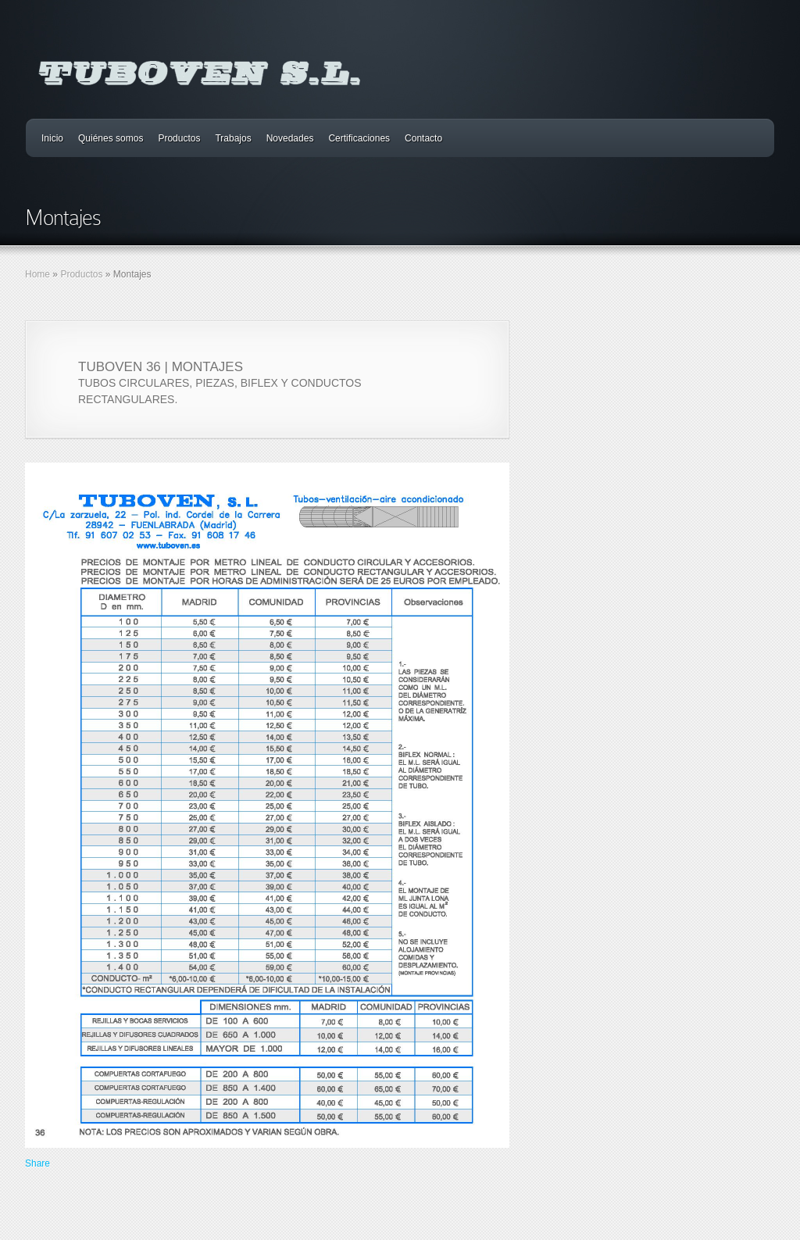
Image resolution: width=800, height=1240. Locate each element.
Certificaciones (359, 138)
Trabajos (233, 138)
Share (37, 1163)
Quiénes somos (110, 138)
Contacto (423, 138)
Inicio (52, 138)
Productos (179, 138)
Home (37, 274)
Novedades (290, 138)
